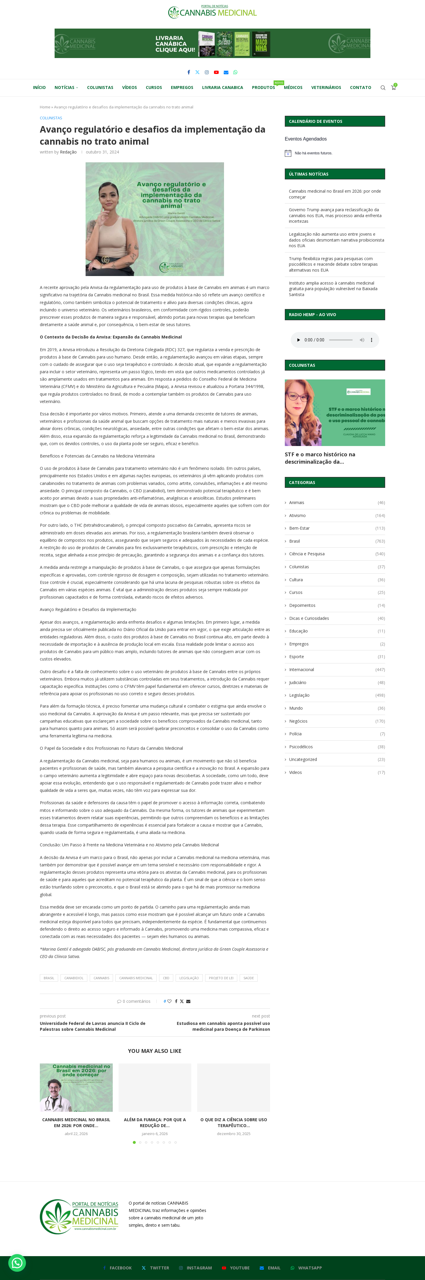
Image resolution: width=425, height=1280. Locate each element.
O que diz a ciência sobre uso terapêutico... (233, 1122)
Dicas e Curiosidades (337, 618)
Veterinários (326, 87)
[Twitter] (197, 72)
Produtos (265, 85)
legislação (189, 978)
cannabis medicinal (136, 978)
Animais (337, 503)
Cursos (154, 87)
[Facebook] (188, 72)
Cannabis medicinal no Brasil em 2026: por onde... (76, 1122)
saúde (248, 978)
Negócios (337, 721)
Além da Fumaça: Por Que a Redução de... (155, 1122)
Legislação (337, 695)
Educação (337, 631)
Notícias (64, 87)
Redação (68, 152)
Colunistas (100, 87)
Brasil (337, 541)
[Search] (383, 87)
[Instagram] (207, 72)
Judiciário (337, 683)
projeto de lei (221, 978)
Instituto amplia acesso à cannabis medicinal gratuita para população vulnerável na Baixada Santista (333, 288)
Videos (337, 772)
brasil (49, 978)
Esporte (337, 657)
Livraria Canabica (222, 87)
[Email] (226, 72)
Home (45, 107)
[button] (212, 43)
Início (39, 87)
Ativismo (337, 515)
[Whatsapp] (235, 72)
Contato (360, 87)
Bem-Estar (337, 528)
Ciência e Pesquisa (337, 554)
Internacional (337, 670)
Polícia (337, 734)
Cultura (337, 580)
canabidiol (74, 978)
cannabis (101, 978)
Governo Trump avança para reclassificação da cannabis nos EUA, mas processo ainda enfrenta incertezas (335, 215)
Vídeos (129, 87)
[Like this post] (169, 1001)
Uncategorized (337, 759)
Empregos (182, 87)
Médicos (293, 87)
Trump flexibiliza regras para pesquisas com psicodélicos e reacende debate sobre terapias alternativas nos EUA (333, 264)
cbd (166, 978)
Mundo (337, 708)
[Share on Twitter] (182, 1001)
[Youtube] (216, 72)
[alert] (335, 153)
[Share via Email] (188, 1001)
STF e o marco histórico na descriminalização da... (320, 458)
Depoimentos (337, 605)
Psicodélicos (337, 747)
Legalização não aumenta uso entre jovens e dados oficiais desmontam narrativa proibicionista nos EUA (336, 239)
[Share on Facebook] (176, 1001)
